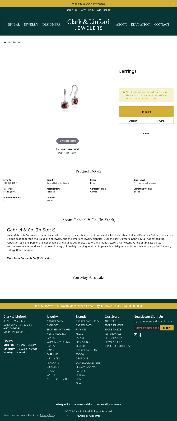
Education (140, 24)
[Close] (173, 4)
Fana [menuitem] (79, 383)
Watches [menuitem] (52, 375)
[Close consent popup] (67, 415)
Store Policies (114, 329)
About (121, 24)
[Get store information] (16, 332)
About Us (110, 321)
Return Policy (114, 337)
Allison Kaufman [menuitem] (86, 366)
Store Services (114, 325)
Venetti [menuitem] (80, 346)
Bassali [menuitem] (80, 371)
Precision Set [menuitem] (84, 342)
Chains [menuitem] (51, 371)
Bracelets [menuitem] (53, 366)
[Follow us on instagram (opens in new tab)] (135, 335)
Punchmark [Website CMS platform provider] (95, 416)
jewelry (6, 42)
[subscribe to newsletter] (167, 327)
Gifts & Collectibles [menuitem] (59, 379)
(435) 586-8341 (67, 153)
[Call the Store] (11, 328)
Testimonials (113, 333)
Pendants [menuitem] (53, 362)
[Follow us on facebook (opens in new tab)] (140, 335)
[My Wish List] (103, 10)
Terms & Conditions (117, 346)
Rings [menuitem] (50, 350)
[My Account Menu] (87, 10)
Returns (160, 120)
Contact (161, 24)
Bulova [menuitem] (80, 375)
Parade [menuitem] (80, 337)
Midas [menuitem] (79, 333)
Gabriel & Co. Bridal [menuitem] (88, 321)
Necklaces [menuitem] (53, 358)
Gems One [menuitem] (82, 358)
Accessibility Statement (109, 404)
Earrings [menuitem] (52, 354)
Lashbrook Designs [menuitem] (88, 362)
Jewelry (31, 24)
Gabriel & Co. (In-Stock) (58, 183)
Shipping (133, 120)
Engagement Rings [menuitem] (58, 329)
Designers (51, 24)
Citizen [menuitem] (80, 379)
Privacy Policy (114, 342)
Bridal (14, 24)
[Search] (72, 10)
